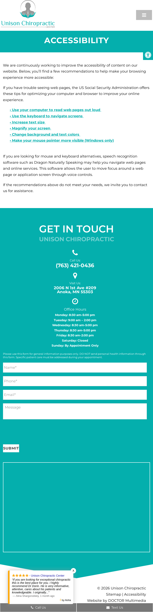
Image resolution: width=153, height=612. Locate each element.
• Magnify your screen (30, 128)
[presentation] (33, 432)
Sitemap (113, 594)
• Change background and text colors (45, 134)
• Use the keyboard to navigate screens (47, 116)
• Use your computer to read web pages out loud (55, 110)
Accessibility (135, 594)
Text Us (114, 607)
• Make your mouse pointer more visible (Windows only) (62, 140)
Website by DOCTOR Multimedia (116, 600)
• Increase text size (28, 122)
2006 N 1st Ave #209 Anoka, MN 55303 (75, 290)
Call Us (38, 607)
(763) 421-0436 (75, 265)
